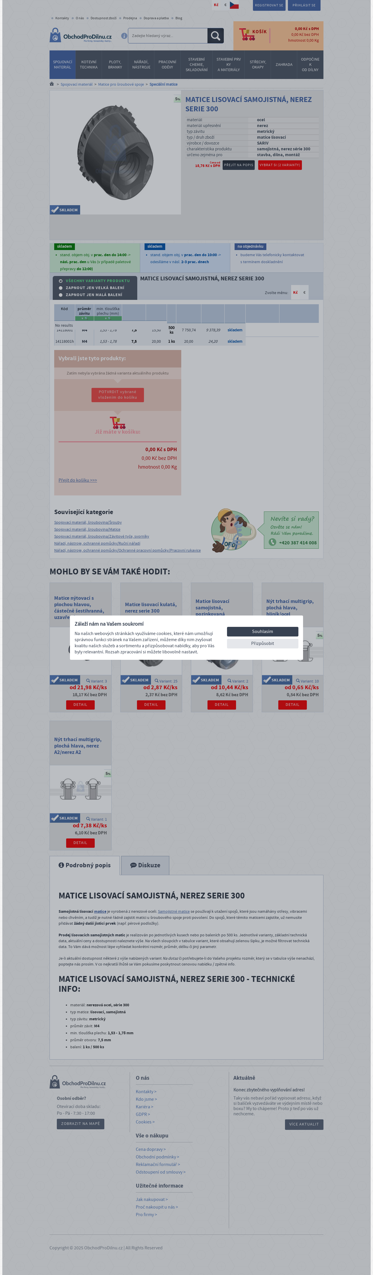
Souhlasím (262, 631)
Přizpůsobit (262, 643)
